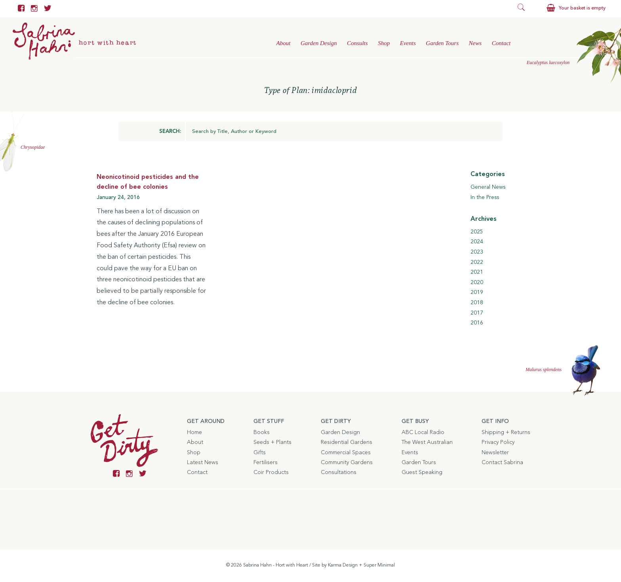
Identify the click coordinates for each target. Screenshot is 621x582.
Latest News (202, 462)
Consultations (338, 472)
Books (261, 432)
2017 (477, 313)
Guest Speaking (422, 472)
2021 (477, 272)
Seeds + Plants (272, 442)
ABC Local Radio (423, 432)
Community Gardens (347, 462)
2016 (477, 323)
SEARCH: (170, 131)
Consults (357, 43)
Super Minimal (379, 565)
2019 (477, 292)
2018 (477, 302)
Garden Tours (442, 43)
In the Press (485, 197)
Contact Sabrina (502, 462)
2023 (477, 252)
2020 (477, 282)
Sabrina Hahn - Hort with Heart (275, 565)
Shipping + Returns (506, 432)
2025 (477, 232)
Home (194, 432)
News (475, 43)
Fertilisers (265, 462)
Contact (501, 43)
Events (408, 43)
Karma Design (343, 565)
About (283, 43)
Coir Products (271, 472)
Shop (384, 43)
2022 (477, 262)
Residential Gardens (346, 442)
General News (488, 187)
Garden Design (319, 43)
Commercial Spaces (346, 452)
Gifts (259, 452)
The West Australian (427, 442)
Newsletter (495, 452)
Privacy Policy (498, 442)
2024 (477, 242)
